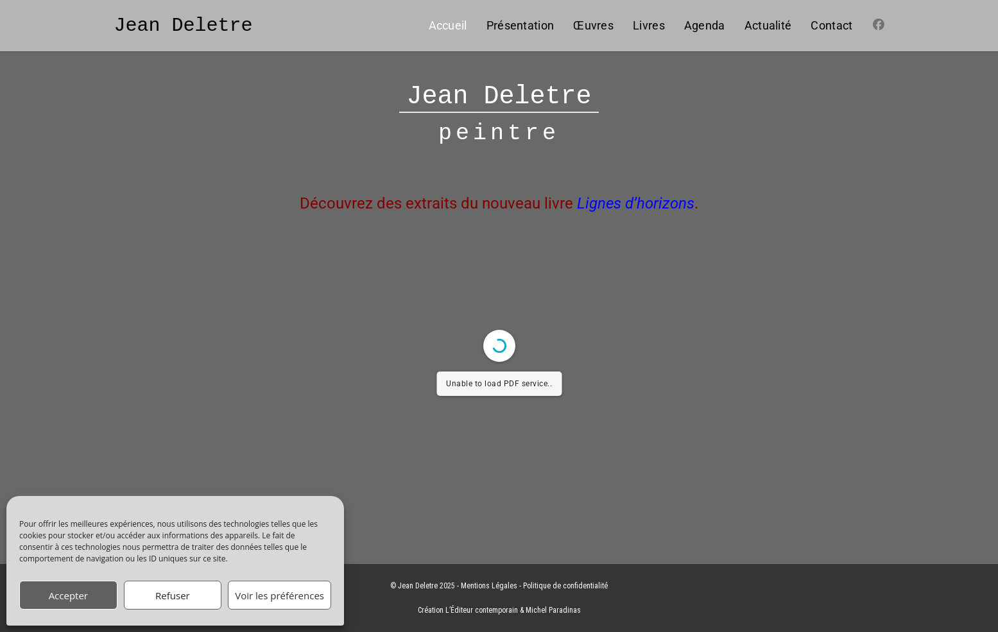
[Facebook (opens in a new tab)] (879, 25)
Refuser (172, 595)
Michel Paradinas (553, 610)
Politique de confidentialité (565, 585)
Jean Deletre (183, 25)
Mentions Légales (489, 585)
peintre (499, 134)
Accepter (68, 595)
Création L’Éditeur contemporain (468, 610)
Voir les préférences (279, 595)
